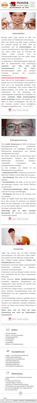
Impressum (21, 400)
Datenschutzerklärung (31, 400)
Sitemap (15, 400)
